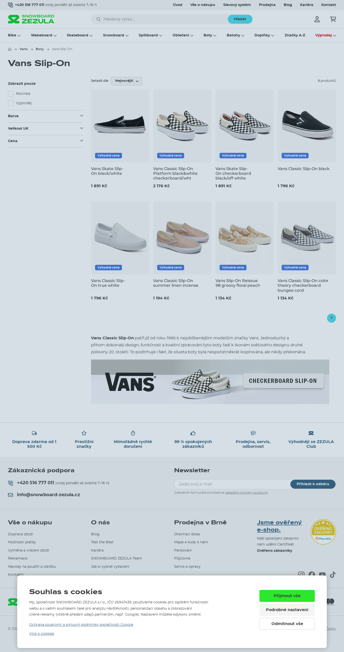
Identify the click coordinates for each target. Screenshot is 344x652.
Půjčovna (182, 558)
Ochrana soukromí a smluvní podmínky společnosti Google (81, 625)
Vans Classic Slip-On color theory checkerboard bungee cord (303, 285)
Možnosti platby (22, 542)
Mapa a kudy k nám (191, 542)
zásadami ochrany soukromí (246, 492)
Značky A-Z (295, 35)
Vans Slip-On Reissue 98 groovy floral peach (238, 283)
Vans (23, 49)
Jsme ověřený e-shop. (279, 526)
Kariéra (306, 5)
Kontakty (16, 574)
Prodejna (267, 5)
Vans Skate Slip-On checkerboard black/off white (233, 173)
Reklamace (17, 558)
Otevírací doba (187, 534)
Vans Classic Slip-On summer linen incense (175, 283)
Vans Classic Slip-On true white (108, 283)
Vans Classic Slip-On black (304, 168)
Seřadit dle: (100, 81)
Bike (12, 35)
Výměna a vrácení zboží (28, 550)
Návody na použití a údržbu (32, 566)
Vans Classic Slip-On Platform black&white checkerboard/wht (175, 173)
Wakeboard (41, 35)
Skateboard (77, 35)
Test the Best (102, 542)
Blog (288, 5)
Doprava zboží (20, 534)
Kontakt (328, 5)
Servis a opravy (187, 566)
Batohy (233, 35)
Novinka (23, 93)
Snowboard (113, 35)
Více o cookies (41, 634)
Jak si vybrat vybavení (110, 566)
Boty (208, 35)
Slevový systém (237, 5)
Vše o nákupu (202, 5)
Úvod (177, 5)
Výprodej (323, 35)
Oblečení (181, 35)
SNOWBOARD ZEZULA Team (116, 558)
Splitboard (148, 35)
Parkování (183, 550)
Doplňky (262, 35)
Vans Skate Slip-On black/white (107, 171)
